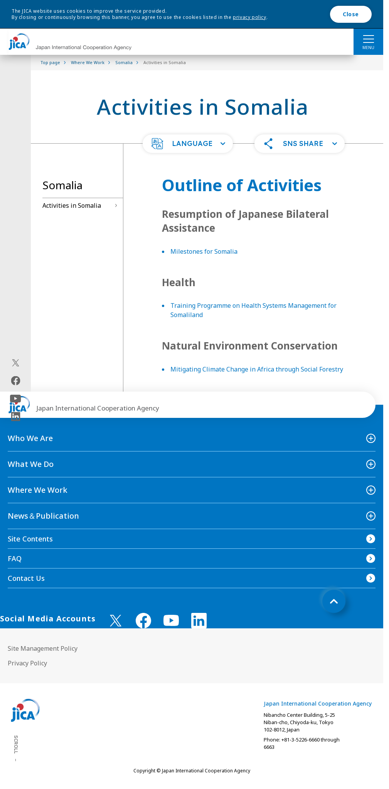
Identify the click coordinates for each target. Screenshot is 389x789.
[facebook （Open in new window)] (143, 620)
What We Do (31, 464)
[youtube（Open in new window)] (15, 398)
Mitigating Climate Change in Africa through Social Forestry (256, 369)
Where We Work (37, 490)
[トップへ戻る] (333, 601)
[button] (188, 143)
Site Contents (30, 538)
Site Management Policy (42, 648)
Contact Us (26, 578)
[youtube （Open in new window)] (171, 620)
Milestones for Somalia (203, 251)
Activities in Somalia (71, 205)
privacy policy (249, 17)
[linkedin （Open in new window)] (199, 620)
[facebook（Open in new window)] (15, 380)
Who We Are (30, 438)
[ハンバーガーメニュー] (368, 38)
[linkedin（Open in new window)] (15, 416)
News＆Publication (43, 516)
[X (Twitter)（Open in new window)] (15, 363)
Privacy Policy (27, 663)
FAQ (15, 558)
